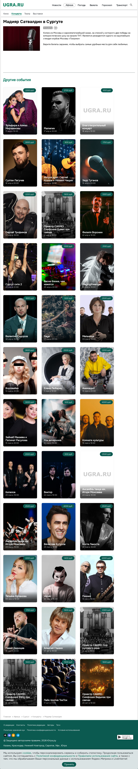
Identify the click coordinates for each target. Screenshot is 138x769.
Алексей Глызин (53, 648)
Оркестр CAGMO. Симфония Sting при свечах (17, 697)
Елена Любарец (53, 388)
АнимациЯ (88, 388)
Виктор (48, 492)
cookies (26, 752)
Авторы (50, 725)
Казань (7, 745)
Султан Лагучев (14, 180)
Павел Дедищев (14, 648)
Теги (58, 725)
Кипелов (10, 492)
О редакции (9, 725)
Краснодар (17, 745)
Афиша (69, 5)
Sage (47, 336)
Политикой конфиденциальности (55, 755)
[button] (37, 29)
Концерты (16, 13)
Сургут (26, 716)
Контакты (20, 725)
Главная (7, 716)
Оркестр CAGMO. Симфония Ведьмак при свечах (96, 697)
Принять (69, 764)
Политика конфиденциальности (41, 730)
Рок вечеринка (52, 440)
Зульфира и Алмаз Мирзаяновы (16, 127)
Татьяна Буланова (15, 596)
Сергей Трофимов (16, 232)
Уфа (57, 745)
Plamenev (49, 128)
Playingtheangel (91, 284)
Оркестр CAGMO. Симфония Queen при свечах (57, 229)
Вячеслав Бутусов (54, 544)
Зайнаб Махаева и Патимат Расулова (16, 439)
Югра (64, 745)
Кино (6, 13)
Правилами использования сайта (98, 755)
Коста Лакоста (90, 544)
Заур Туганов (90, 180)
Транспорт (121, 5)
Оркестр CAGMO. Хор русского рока (95, 647)
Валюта (94, 5)
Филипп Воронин (92, 232)
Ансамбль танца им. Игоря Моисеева (94, 491)
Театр (27, 13)
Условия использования (69, 730)
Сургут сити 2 (13, 284)
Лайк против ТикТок (55, 700)
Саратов (49, 745)
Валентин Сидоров (16, 336)
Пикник (86, 596)
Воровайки (12, 388)
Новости (56, 5)
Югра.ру (51, 740)
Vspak (47, 596)
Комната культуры (93, 440)
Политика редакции (36, 725)
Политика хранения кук (14, 730)
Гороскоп (107, 5)
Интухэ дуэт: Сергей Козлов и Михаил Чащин (58, 179)
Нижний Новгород (34, 745)
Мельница (88, 336)
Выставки (38, 13)
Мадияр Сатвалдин (53, 716)
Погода (81, 5)
